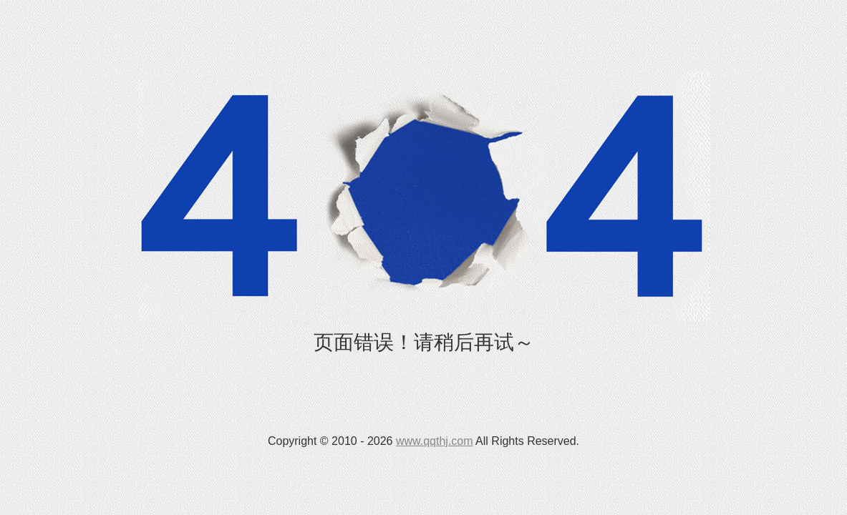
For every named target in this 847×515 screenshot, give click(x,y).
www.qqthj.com (434, 441)
